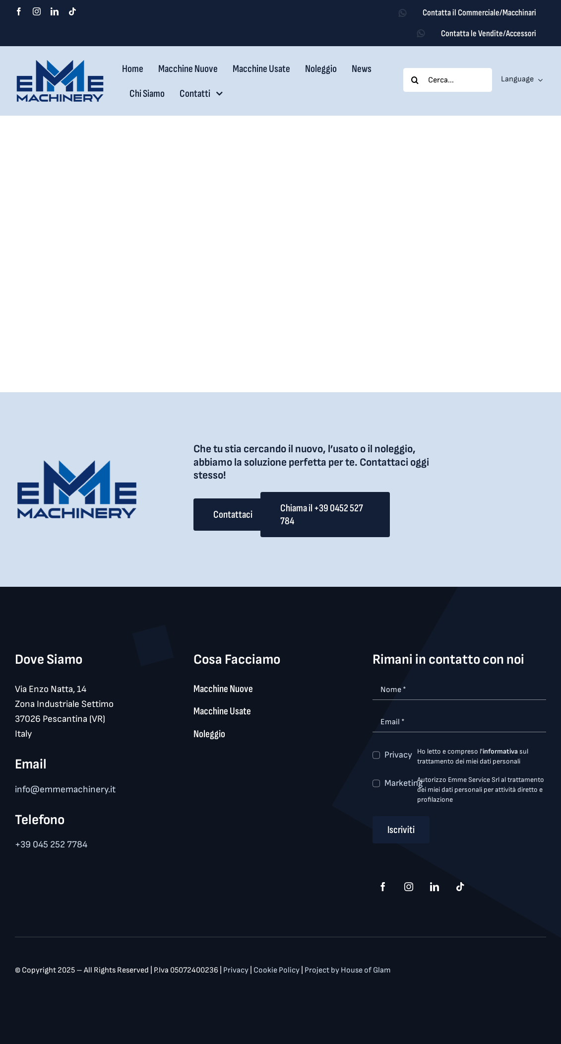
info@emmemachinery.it (65, 789)
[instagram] (37, 11)
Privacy (398, 755)
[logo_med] (60, 63)
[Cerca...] (448, 80)
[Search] (415, 80)
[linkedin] (55, 11)
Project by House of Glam (348, 970)
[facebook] (19, 11)
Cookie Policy (277, 970)
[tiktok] (72, 11)
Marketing (403, 783)
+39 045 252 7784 (51, 844)
